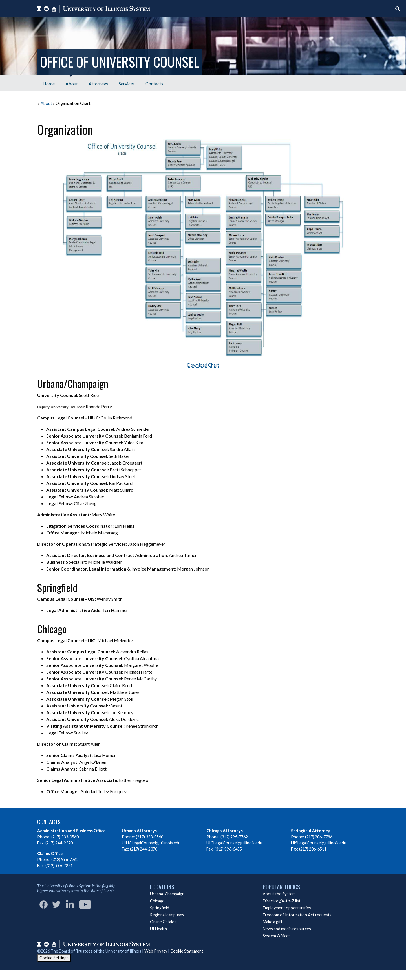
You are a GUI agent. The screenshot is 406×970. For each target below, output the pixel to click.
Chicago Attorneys (224, 830)
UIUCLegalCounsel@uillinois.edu (151, 842)
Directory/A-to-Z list (282, 900)
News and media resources (287, 928)
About (46, 103)
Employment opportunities (287, 907)
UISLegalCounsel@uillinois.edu (318, 842)
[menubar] (103, 83)
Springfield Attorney (310, 830)
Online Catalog (163, 921)
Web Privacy (155, 951)
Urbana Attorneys (139, 830)
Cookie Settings (54, 957)
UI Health (158, 928)
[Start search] (397, 9)
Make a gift (273, 921)
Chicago (157, 900)
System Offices (276, 935)
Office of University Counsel (119, 62)
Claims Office (50, 853)
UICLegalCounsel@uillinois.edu (234, 842)
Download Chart (203, 364)
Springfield (159, 907)
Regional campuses (167, 915)
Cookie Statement (186, 951)
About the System (279, 893)
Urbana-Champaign (167, 893)
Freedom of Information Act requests (297, 915)
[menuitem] (48, 83)
